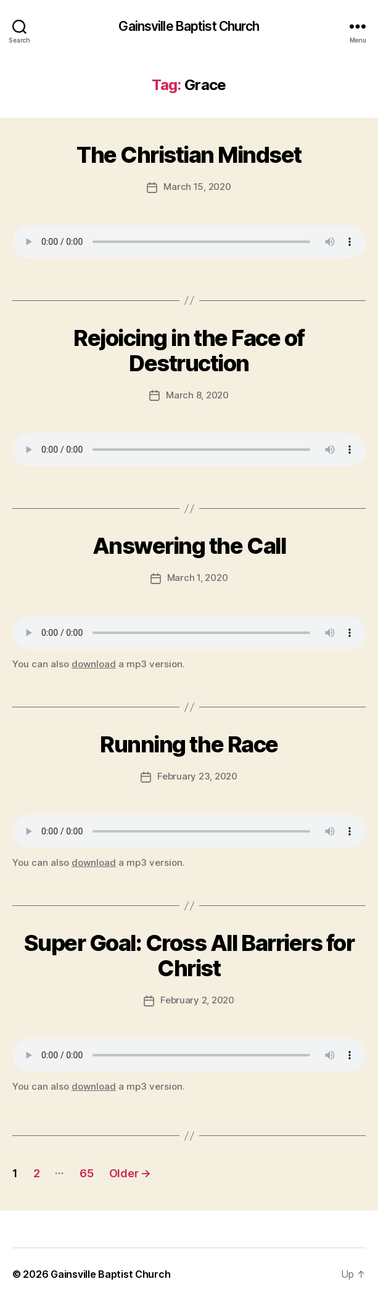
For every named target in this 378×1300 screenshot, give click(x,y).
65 (86, 1173)
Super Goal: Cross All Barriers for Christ (189, 955)
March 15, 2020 (197, 186)
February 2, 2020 (197, 1000)
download (94, 664)
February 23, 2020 (197, 776)
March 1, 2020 (197, 577)
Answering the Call (189, 545)
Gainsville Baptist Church (188, 26)
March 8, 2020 (197, 395)
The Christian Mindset (189, 154)
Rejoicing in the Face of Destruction (188, 350)
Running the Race (188, 744)
